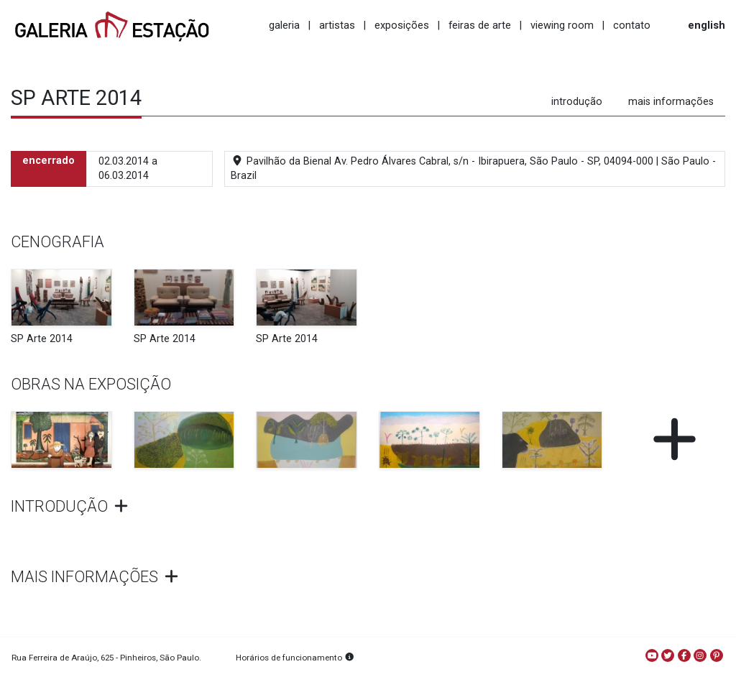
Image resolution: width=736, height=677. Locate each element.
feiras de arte (479, 25)
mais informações (671, 102)
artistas (337, 25)
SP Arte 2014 (42, 339)
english (706, 25)
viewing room (562, 25)
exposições (401, 25)
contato (631, 25)
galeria (284, 25)
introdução (576, 102)
